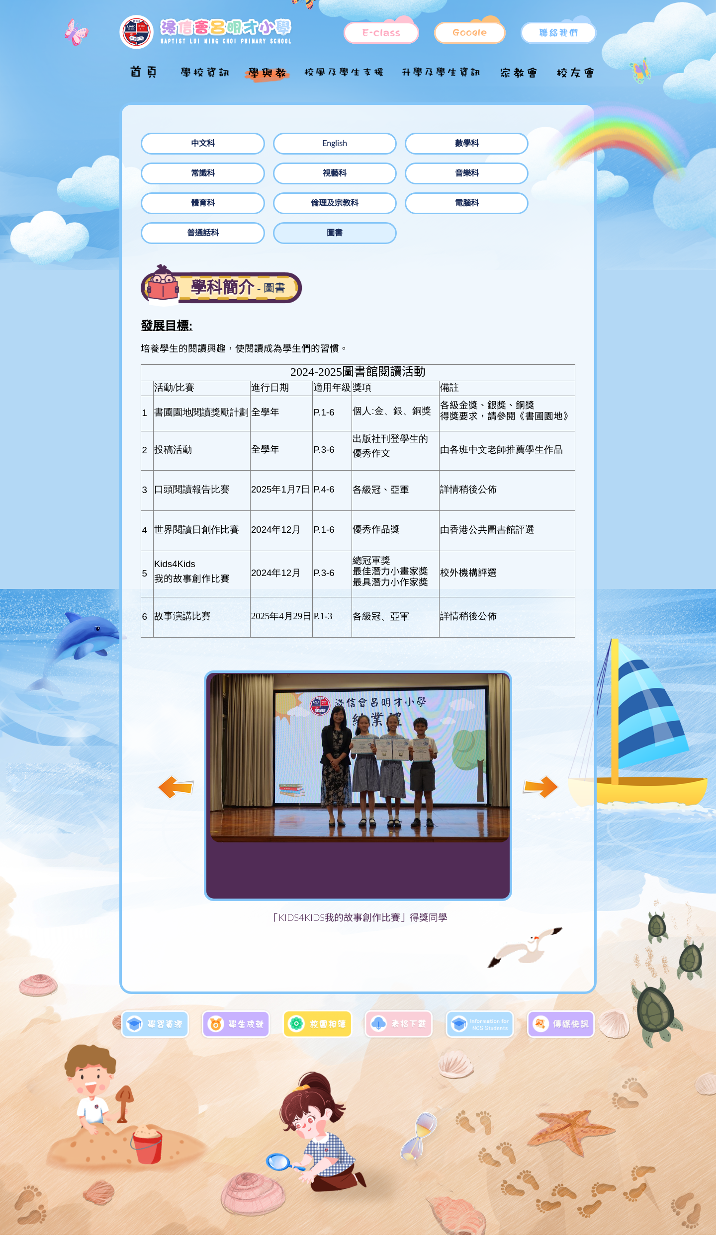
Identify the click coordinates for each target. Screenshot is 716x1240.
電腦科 (441, 173)
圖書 (180, 203)
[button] (540, 757)
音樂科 (180, 173)
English (267, 144)
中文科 (180, 144)
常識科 (441, 144)
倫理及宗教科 (354, 173)
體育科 (267, 173)
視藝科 (527, 144)
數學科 (354, 144)
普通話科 (527, 173)
